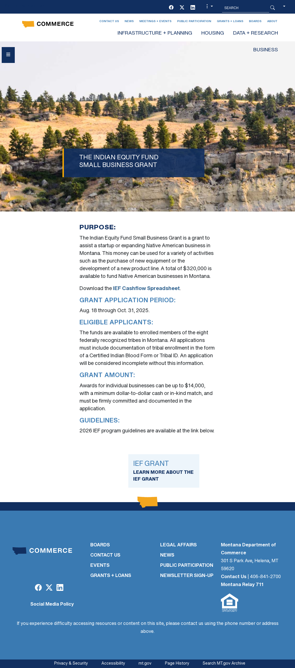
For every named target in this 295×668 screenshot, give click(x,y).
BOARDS (100, 545)
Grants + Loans (230, 21)
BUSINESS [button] (265, 50)
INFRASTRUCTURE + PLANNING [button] (155, 33)
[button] (208, 8)
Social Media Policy (52, 604)
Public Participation (194, 21)
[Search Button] (272, 8)
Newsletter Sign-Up (187, 576)
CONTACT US (105, 555)
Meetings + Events (155, 21)
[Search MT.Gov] (245, 7)
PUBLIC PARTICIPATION (186, 565)
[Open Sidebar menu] (8, 55)
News (129, 21)
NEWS (167, 555)
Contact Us (109, 21)
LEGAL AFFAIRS (178, 545)
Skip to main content (25, 6)
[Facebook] (171, 8)
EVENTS (100, 565)
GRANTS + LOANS (110, 576)
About (272, 21)
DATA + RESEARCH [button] (255, 33)
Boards (255, 21)
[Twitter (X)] (182, 8)
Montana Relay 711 (242, 585)
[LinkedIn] (193, 8)
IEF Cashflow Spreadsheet (146, 288)
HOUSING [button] (212, 33)
